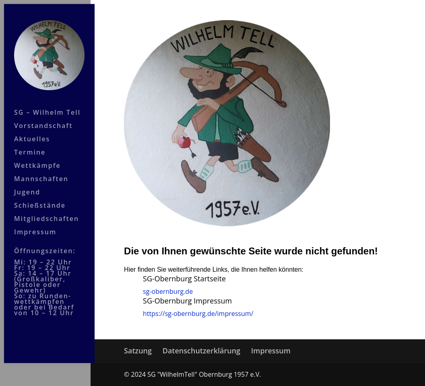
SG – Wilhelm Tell (47, 104)
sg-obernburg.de (168, 291)
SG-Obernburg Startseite (184, 278)
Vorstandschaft (43, 118)
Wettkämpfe (37, 157)
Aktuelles (32, 131)
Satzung (138, 350)
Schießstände (40, 197)
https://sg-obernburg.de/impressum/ (198, 313)
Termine (29, 144)
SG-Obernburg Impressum (187, 300)
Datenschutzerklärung (201, 350)
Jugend (27, 184)
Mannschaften (41, 171)
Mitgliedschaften (46, 211)
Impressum (35, 224)
